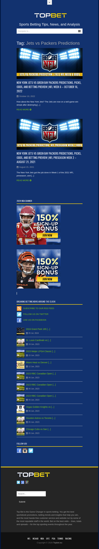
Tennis (60, 538)
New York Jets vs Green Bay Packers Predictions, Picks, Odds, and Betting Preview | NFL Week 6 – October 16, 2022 (49, 87)
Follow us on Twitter (35, 314)
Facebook (22, 482)
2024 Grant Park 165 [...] (38, 329)
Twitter (18, 482)
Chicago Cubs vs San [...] (38, 429)
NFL (28, 538)
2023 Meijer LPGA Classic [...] (40, 351)
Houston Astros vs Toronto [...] (40, 418)
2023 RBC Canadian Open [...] (41, 373)
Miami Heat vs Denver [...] (38, 362)
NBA (42, 538)
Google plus (27, 482)
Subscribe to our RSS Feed (38, 308)
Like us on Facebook (34, 320)
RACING (68, 538)
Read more (23, 109)
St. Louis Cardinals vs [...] (38, 340)
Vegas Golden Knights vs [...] (40, 407)
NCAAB (35, 538)
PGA (53, 538)
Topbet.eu (57, 542)
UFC (48, 538)
